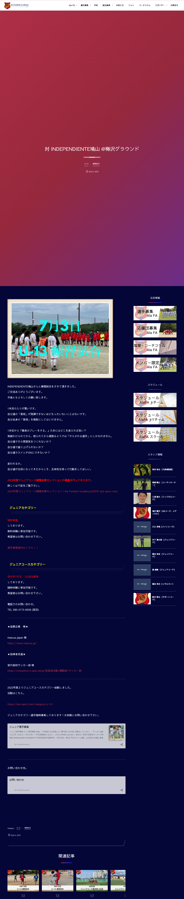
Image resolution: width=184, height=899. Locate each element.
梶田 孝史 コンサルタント (163, 584)
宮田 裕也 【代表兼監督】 (163, 469)
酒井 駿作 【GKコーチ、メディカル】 (164, 512)
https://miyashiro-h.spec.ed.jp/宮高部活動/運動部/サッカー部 (44, 670)
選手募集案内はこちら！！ (22, 547)
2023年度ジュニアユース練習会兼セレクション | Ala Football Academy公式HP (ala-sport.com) (62, 491)
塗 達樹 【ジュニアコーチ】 (164, 569)
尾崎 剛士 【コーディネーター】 (164, 483)
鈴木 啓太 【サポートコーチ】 (163, 598)
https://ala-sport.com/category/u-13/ (30, 704)
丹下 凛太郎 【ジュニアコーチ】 (164, 541)
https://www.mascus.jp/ (22, 643)
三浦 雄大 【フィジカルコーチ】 (164, 498)
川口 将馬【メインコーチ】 (163, 526)
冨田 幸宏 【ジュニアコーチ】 (163, 555)
